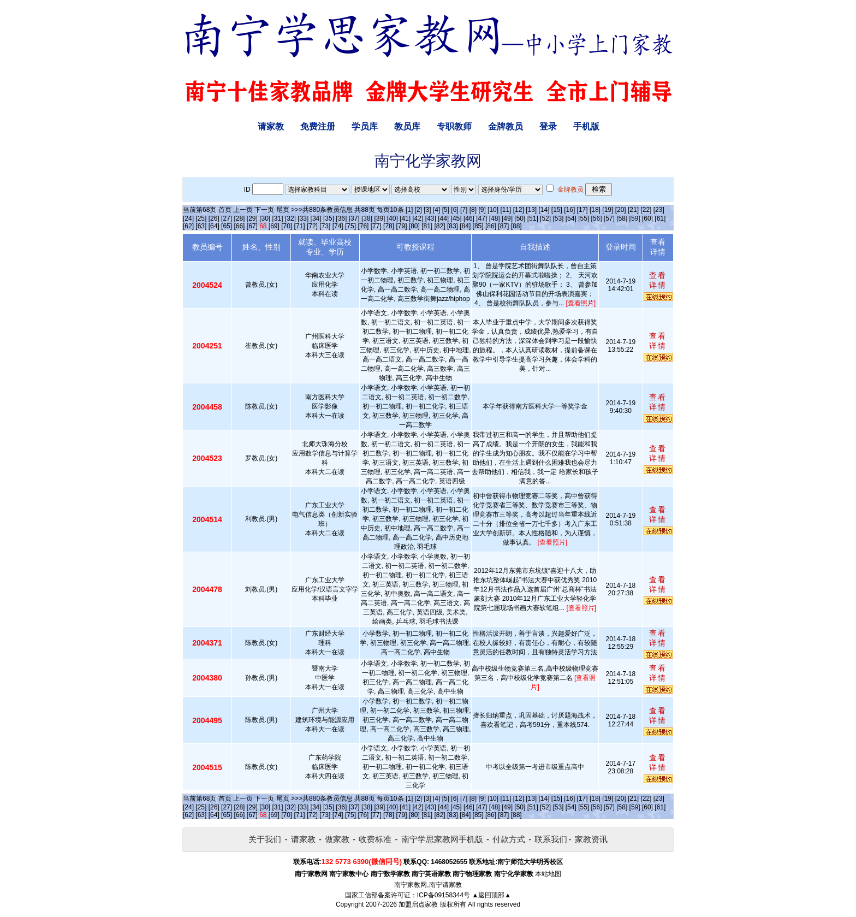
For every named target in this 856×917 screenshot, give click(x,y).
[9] (481, 210)
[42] (417, 218)
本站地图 (548, 874)
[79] (401, 226)
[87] (503, 226)
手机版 (586, 126)
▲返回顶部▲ (491, 895)
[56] (596, 218)
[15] (556, 210)
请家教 (271, 126)
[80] (414, 226)
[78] (388, 226)
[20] (620, 210)
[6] (454, 210)
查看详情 (658, 280)
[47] (481, 218)
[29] (252, 218)
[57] (609, 218)
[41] (405, 218)
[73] (324, 226)
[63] (200, 226)
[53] (557, 218)
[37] (354, 218)
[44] (443, 218)
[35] (328, 218)
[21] (633, 210)
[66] (239, 226)
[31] (277, 218)
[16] (569, 210)
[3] (427, 210)
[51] (532, 218)
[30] (264, 218)
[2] (418, 210)
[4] (436, 210)
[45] (456, 218)
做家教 (337, 839)
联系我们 (550, 839)
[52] (545, 218)
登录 (548, 126)
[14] (544, 210)
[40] (392, 218)
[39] (379, 218)
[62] (188, 226)
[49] (507, 218)
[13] (531, 210)
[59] (634, 218)
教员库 (407, 126)
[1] (409, 210)
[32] (290, 218)
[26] (214, 218)
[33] (303, 218)
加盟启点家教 (418, 904)
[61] (660, 218)
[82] (440, 226)
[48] (494, 218)
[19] (607, 210)
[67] (252, 226)
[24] (188, 218)
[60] (647, 218)
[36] (341, 218)
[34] (316, 218)
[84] (465, 226)
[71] (299, 226)
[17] (582, 210)
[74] (337, 226)
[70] (286, 226)
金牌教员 (505, 126)
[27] (226, 218)
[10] (493, 210)
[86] (490, 226)
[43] (430, 218)
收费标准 (375, 839)
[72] (312, 226)
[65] (226, 226)
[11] (505, 210)
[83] (452, 226)
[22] (645, 210)
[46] (468, 218)
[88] (516, 226)
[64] (214, 226)
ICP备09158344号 (443, 895)
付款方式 (508, 839)
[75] (350, 226)
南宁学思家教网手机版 (442, 839)
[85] (478, 226)
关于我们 (264, 839)
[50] (519, 218)
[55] (583, 218)
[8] (473, 210)
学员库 (365, 126)
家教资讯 (591, 839)
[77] (376, 226)
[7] (463, 210)
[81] (426, 226)
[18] (595, 210)
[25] (200, 218)
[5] (445, 210)
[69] (274, 226)
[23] (658, 210)
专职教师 (454, 126)
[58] (621, 218)
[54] (571, 218)
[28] (239, 218)
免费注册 (317, 126)
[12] (518, 210)
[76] (363, 226)
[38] (366, 218)
